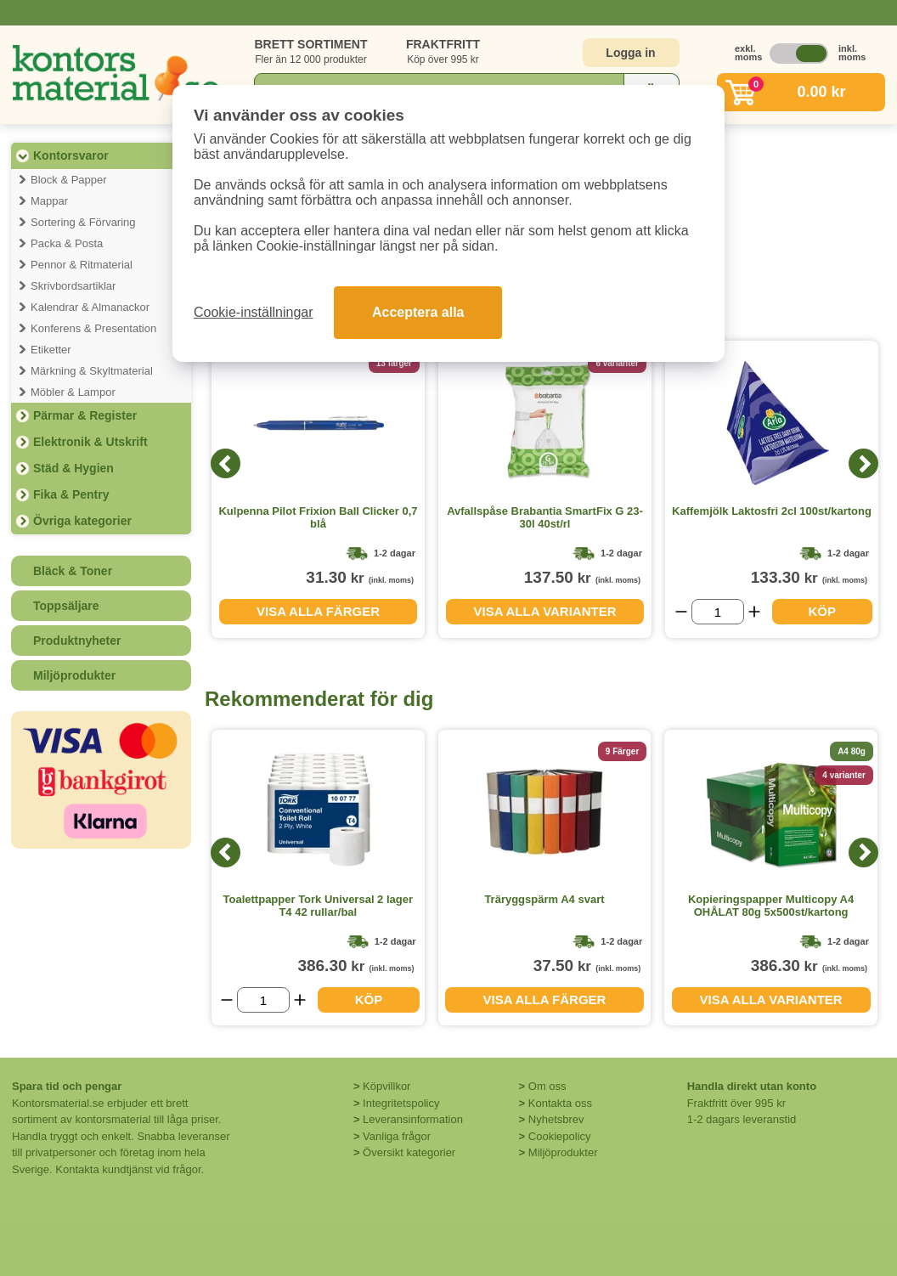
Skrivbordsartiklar (73, 285)
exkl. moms (744, 52)
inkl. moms (847, 52)
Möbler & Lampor (73, 392)
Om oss (547, 1086)
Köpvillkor (386, 1086)
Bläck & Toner (72, 571)
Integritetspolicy (401, 1103)
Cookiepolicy (559, 1136)
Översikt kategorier (409, 1152)
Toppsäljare (66, 606)
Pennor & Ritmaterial (82, 264)
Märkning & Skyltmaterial (92, 370)
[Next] (863, 463)
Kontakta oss (560, 1103)
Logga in (630, 52)
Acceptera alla (418, 312)
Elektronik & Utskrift (90, 442)
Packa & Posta (67, 243)
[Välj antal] (717, 611)
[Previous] (225, 463)
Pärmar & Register (85, 415)
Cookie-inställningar (253, 312)
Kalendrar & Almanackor (90, 307)
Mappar (49, 201)
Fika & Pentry (71, 494)
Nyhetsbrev (556, 1119)
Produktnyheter (77, 640)
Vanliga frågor (397, 1136)
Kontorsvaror (71, 155)
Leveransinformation (413, 1119)
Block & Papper (69, 179)
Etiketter (51, 349)
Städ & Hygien (73, 468)
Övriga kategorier (82, 521)
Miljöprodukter (74, 675)
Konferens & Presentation (93, 328)
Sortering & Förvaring (83, 222)
